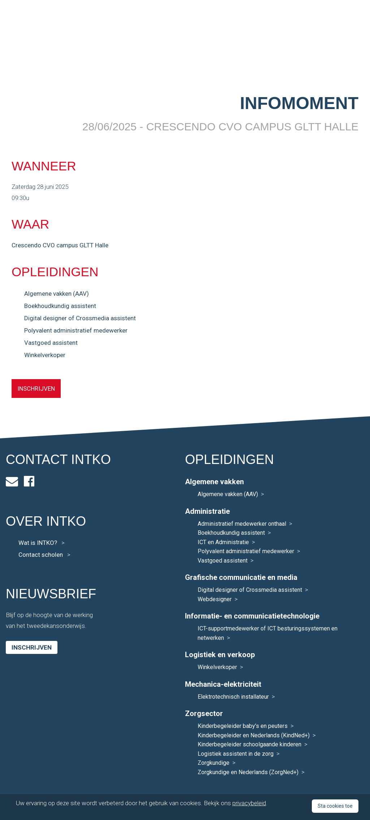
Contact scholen (44, 554)
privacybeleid (249, 803)
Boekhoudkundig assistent (60, 305)
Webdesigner (215, 599)
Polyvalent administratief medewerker (76, 330)
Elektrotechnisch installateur (233, 696)
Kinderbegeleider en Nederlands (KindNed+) (254, 735)
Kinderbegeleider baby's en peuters (243, 726)
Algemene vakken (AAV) (56, 293)
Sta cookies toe (335, 806)
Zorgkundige (213, 762)
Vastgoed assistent (51, 342)
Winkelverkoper (44, 355)
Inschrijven (32, 647)
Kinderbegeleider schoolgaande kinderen (249, 744)
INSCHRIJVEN (36, 388)
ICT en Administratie (223, 542)
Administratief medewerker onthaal (242, 523)
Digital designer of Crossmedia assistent (80, 318)
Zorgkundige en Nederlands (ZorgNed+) (248, 772)
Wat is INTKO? (41, 542)
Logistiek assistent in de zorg (236, 753)
